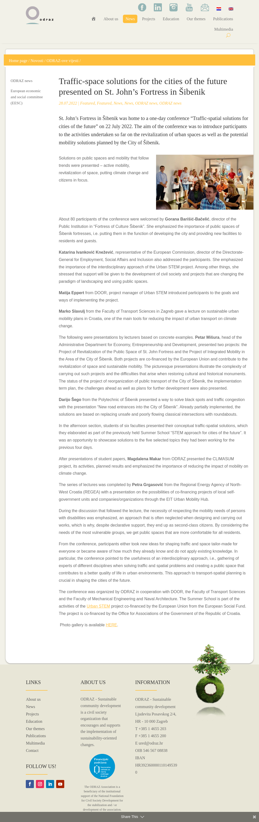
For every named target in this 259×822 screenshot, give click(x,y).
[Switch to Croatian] (219, 8)
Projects (148, 19)
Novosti (37, 60)
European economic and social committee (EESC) (27, 97)
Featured (87, 103)
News (130, 19)
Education (171, 19)
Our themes (196, 19)
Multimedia (223, 29)
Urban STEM (98, 606)
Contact (32, 750)
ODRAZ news (21, 81)
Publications (223, 19)
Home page (18, 60)
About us (110, 19)
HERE (111, 625)
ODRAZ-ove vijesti (63, 60)
